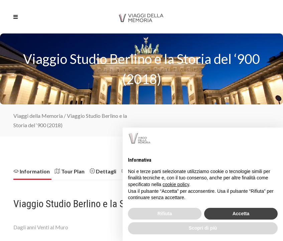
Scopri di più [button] (203, 228)
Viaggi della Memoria (38, 115)
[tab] (34, 173)
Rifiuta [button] (164, 213)
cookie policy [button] (176, 184)
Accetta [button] (241, 213)
